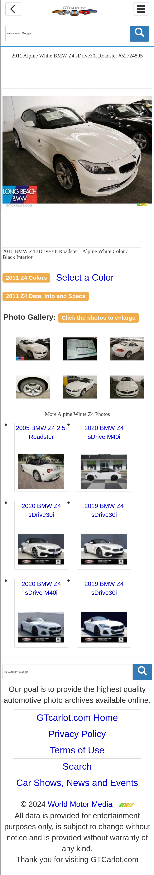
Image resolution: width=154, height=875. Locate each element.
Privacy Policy (77, 734)
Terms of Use (77, 750)
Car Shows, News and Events (77, 783)
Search (77, 766)
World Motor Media (80, 804)
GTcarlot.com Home (77, 718)
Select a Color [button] (87, 277)
